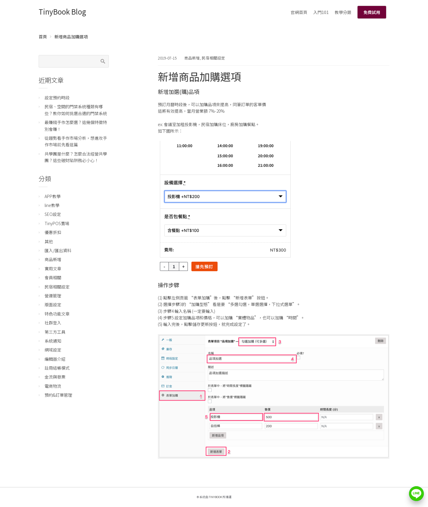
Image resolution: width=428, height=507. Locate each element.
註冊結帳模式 (57, 368)
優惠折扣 (53, 232)
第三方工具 (55, 332)
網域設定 (53, 350)
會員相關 (53, 277)
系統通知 (53, 341)
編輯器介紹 (55, 359)
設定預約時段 (57, 98)
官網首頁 (299, 12)
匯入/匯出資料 (58, 250)
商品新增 (192, 58)
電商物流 (53, 386)
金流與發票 (55, 377)
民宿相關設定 (213, 58)
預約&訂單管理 (58, 395)
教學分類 (343, 12)
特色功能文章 (57, 314)
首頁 (43, 37)
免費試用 (372, 12)
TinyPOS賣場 (57, 223)
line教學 (52, 205)
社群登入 (53, 323)
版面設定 (53, 304)
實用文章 (53, 268)
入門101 (321, 12)
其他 (49, 241)
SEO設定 (53, 214)
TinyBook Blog (62, 11)
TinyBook (215, 497)
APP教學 (53, 196)
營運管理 (53, 296)
